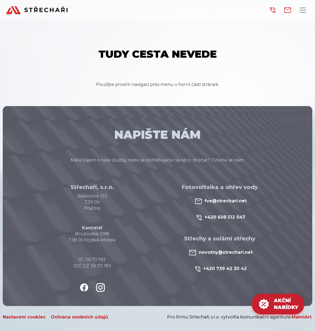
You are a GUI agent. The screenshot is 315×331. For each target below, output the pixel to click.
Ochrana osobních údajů (79, 317)
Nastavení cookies (24, 317)
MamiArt (301, 317)
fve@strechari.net (221, 201)
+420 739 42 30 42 (221, 269)
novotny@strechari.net (221, 252)
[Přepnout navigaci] (303, 10)
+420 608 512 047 (221, 217)
